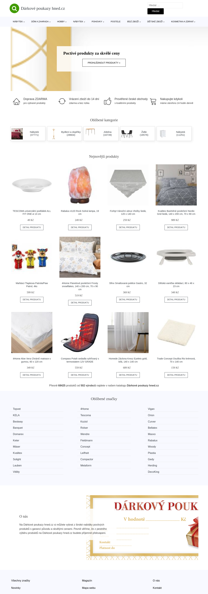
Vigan (114, 409)
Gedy (114, 445)
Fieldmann (20, 433)
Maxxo (114, 427)
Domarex (19, 427)
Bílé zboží (133, 21)
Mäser (114, 433)
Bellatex (163, 421)
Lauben (163, 445)
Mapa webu (89, 567)
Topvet (17, 409)
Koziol (162, 415)
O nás (156, 560)
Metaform (19, 451)
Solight (18, 445)
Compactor (68, 445)
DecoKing (164, 451)
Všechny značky (20, 560)
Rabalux (67, 433)
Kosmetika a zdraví (182, 21)
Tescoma (19, 415)
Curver (17, 421)
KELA (162, 409)
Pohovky (97, 21)
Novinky (16, 567)
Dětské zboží (155, 21)
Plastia (163, 439)
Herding (66, 451)
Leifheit (115, 439)
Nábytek (18, 21)
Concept (164, 433)
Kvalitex (66, 439)
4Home (66, 409)
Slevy (14, 575)
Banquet (67, 421)
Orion (65, 415)
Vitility (114, 451)
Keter (162, 427)
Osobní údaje (89, 575)
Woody (18, 439)
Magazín (87, 560)
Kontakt (157, 567)
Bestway (115, 415)
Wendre (66, 427)
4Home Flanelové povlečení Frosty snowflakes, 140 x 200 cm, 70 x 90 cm (80, 286)
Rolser (114, 421)
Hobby (61, 21)
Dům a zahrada (40, 21)
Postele (115, 21)
